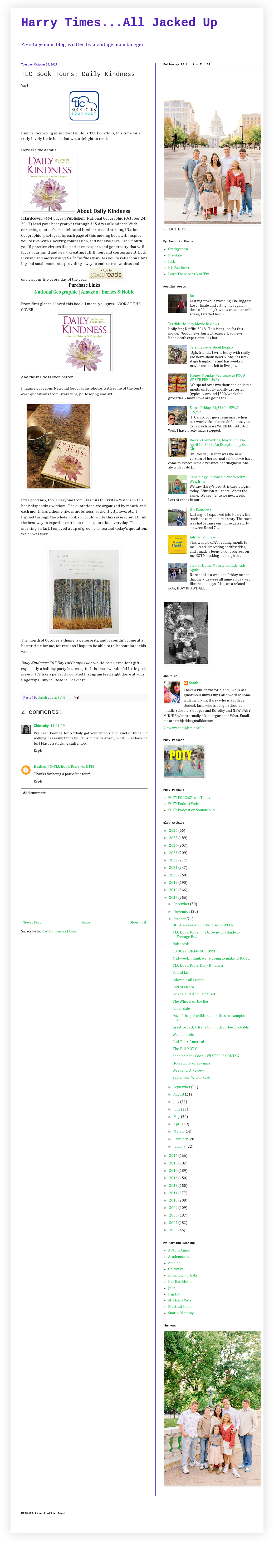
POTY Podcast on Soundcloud (191, 810)
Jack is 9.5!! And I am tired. (194, 994)
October (180, 919)
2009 (173, 1208)
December (181, 904)
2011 (173, 1193)
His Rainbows (179, 268)
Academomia (178, 1257)
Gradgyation (178, 249)
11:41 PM (58, 726)
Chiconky (41, 726)
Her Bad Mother (181, 1282)
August (179, 1094)
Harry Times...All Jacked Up (119, 23)
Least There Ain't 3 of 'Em (188, 274)
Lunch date (181, 1009)
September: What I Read (191, 1077)
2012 (173, 1186)
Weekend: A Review (188, 1070)
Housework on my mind (192, 1063)
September (182, 1087)
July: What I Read (203, 537)
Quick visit (181, 944)
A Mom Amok (179, 1250)
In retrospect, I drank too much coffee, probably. (211, 1027)
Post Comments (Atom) (60, 931)
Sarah (193, 683)
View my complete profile (183, 728)
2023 (173, 853)
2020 (173, 875)
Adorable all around (188, 980)
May (177, 1117)
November (182, 912)
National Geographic (55, 292)
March (178, 1131)
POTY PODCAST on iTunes (189, 798)
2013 (173, 1178)
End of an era (183, 987)
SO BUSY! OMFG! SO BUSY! (194, 951)
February (181, 1139)
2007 (173, 1223)
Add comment (34, 793)
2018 (173, 890)
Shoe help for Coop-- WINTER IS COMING (206, 1056)
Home (85, 922)
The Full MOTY (185, 1049)
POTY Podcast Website (185, 804)
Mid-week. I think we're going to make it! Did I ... (212, 958)
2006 (173, 1230)
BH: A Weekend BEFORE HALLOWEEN (203, 925)
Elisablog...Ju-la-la (182, 1275)
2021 (173, 868)
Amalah (174, 1263)
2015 (173, 1163)
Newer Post (31, 922)
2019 (173, 883)
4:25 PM (87, 767)
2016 (173, 1156)
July (176, 1102)
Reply (38, 751)
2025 (173, 838)
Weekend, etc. (183, 1035)
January (180, 1146)
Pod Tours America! (188, 1042)
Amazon (89, 292)
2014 (173, 1171)
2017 (173, 898)
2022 (173, 860)
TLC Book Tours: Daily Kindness (198, 965)
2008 (173, 1215)
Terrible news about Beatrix (211, 347)
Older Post (138, 922)
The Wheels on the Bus (191, 1001)
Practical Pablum (181, 1307)
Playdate (175, 255)
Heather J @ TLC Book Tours (56, 767)
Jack (171, 262)
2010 (173, 1200)
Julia (171, 1288)
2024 (173, 845)
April (177, 1124)
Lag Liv (174, 1294)
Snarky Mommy (181, 1313)
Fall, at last (181, 973)
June (177, 1109)
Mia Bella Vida (179, 1300)
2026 (173, 830)
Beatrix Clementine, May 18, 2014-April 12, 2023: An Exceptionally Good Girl (220, 444)
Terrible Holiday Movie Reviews (193, 324)
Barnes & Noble (118, 292)
